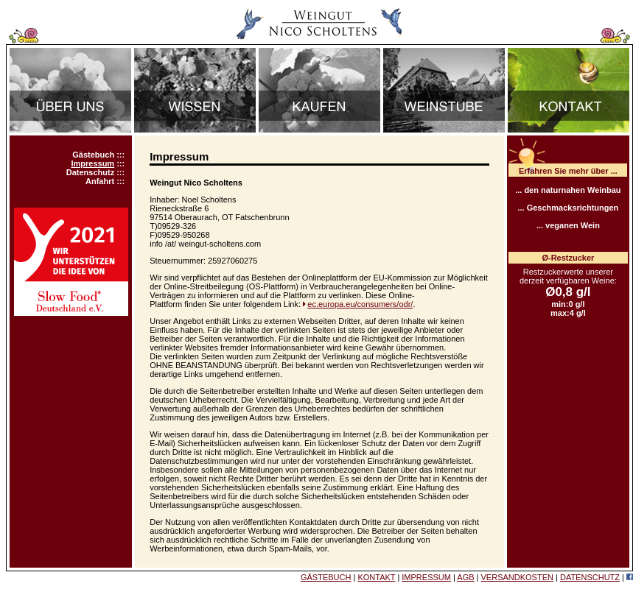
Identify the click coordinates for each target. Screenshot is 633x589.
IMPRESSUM (426, 577)
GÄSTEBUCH (326, 577)
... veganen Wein (568, 225)
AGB (465, 577)
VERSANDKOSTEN (517, 577)
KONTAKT (376, 577)
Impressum (92, 163)
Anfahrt (99, 181)
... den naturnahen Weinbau (567, 190)
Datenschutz (90, 172)
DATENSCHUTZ (590, 577)
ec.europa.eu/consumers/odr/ (360, 304)
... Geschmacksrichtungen (567, 207)
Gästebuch (93, 154)
